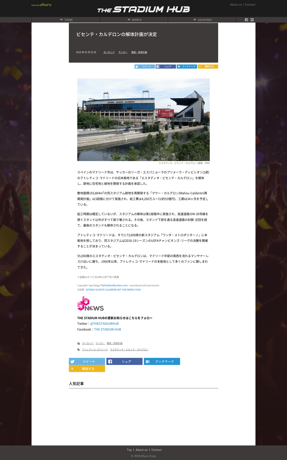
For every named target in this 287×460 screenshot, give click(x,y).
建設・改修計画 (139, 52)
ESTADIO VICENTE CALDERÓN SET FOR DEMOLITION (113, 289)
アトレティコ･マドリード (95, 349)
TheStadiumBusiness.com (114, 285)
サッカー (122, 52)
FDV (207, 163)
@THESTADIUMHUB (104, 323)
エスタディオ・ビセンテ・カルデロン (129, 349)
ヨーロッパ (109, 52)
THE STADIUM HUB (107, 329)
